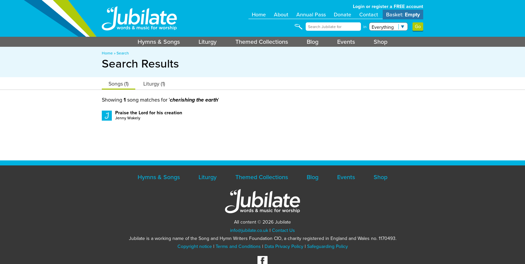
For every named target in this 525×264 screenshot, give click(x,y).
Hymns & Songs (159, 41)
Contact (368, 14)
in (365, 27)
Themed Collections (261, 41)
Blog (312, 41)
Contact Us (283, 230)
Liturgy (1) (154, 84)
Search (123, 53)
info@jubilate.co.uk (249, 230)
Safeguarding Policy (327, 246)
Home (259, 14)
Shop (380, 41)
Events (346, 41)
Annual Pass (311, 14)
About (281, 14)
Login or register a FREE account (388, 6)
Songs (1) (118, 84)
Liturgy (208, 41)
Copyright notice (194, 246)
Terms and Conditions (238, 246)
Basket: (403, 14)
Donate (342, 14)
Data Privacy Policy (284, 246)
